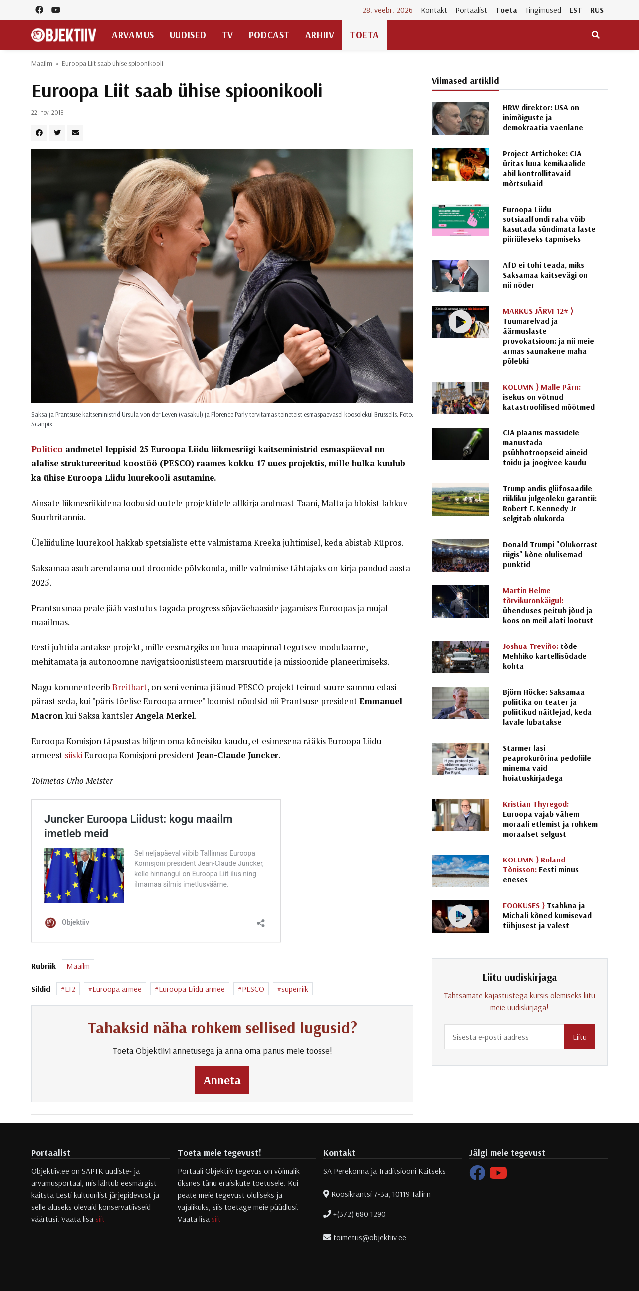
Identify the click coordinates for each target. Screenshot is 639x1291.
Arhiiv (319, 35)
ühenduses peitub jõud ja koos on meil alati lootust (548, 605)
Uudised (188, 35)
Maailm (41, 63)
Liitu (580, 1037)
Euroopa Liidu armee (192, 989)
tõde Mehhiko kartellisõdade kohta (545, 656)
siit (100, 1219)
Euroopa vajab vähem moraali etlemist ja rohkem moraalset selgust (550, 819)
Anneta (222, 1080)
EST (575, 10)
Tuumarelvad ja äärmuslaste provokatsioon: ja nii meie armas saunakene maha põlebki (548, 336)
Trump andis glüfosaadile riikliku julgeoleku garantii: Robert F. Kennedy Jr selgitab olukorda (550, 503)
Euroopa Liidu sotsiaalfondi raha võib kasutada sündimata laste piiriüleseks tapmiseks (549, 224)
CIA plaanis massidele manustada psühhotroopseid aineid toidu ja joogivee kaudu (545, 447)
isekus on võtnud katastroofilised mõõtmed (549, 397)
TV (227, 35)
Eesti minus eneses (541, 869)
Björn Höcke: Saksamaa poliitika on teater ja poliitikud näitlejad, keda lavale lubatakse (547, 707)
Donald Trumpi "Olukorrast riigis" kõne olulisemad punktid (550, 554)
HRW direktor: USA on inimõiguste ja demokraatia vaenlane (543, 117)
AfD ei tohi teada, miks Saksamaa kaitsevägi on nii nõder (545, 275)
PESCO (253, 989)
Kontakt (434, 10)
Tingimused (543, 10)
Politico (47, 449)
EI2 (70, 989)
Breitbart (129, 687)
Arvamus (133, 35)
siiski (73, 755)
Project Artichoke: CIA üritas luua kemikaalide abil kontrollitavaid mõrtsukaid (544, 168)
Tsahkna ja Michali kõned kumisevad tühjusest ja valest (547, 915)
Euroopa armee (117, 989)
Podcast (269, 35)
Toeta (506, 10)
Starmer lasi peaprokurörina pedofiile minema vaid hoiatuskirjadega (547, 763)
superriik (294, 989)
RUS (597, 10)
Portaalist (471, 10)
